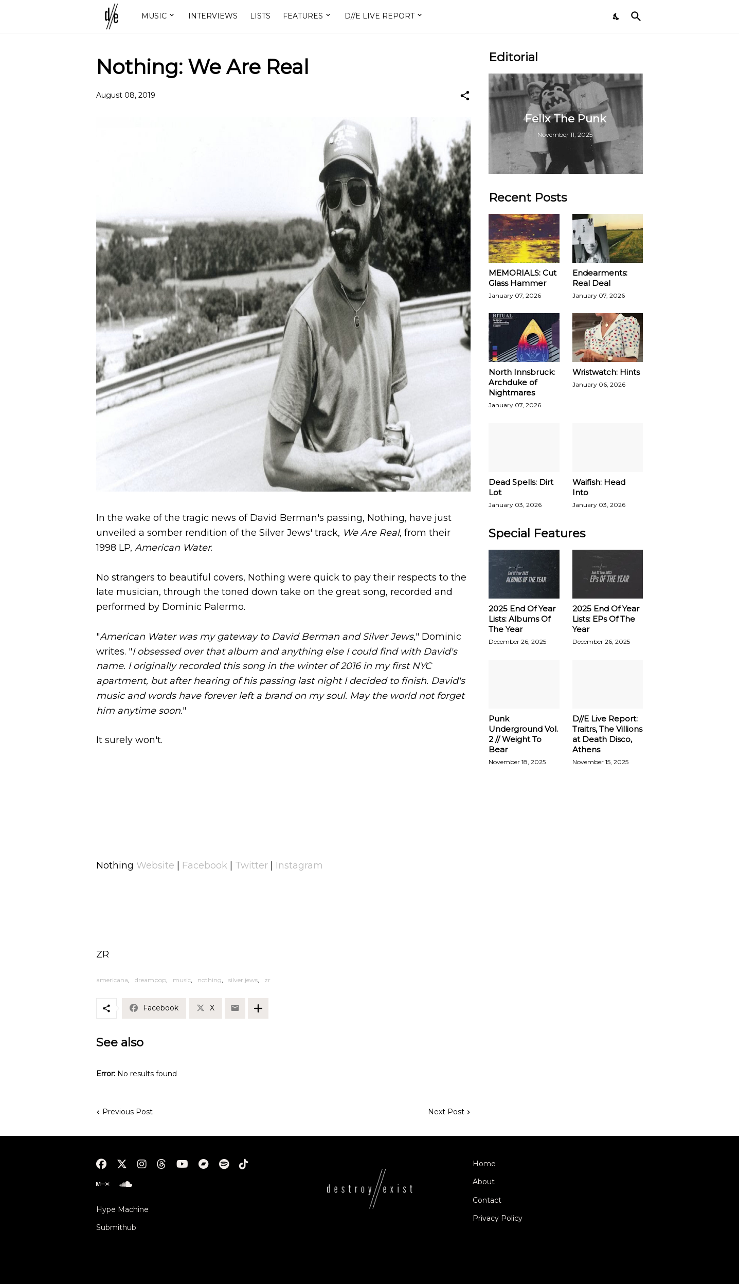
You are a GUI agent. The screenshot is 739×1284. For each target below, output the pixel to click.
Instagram (299, 865)
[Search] (634, 16)
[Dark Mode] (616, 16)
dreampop (150, 980)
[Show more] (258, 1008)
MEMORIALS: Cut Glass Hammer (522, 278)
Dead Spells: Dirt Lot (521, 487)
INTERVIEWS (213, 16)
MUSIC (154, 16)
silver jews (243, 980)
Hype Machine (122, 1209)
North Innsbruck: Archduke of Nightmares (522, 382)
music (182, 980)
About (484, 1181)
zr (267, 980)
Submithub (116, 1227)
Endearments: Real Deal (599, 278)
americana (112, 980)
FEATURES (303, 16)
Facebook (204, 865)
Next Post (446, 1111)
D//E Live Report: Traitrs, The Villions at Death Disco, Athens (607, 734)
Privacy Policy (497, 1218)
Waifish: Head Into (598, 487)
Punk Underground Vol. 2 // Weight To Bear (523, 734)
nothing (209, 980)
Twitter (251, 865)
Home (484, 1163)
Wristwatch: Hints (606, 372)
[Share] (465, 95)
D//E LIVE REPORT (379, 16)
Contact (487, 1200)
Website (155, 865)
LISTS (260, 16)
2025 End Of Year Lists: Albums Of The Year (522, 619)
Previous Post (127, 1111)
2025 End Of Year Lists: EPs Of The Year (605, 619)
